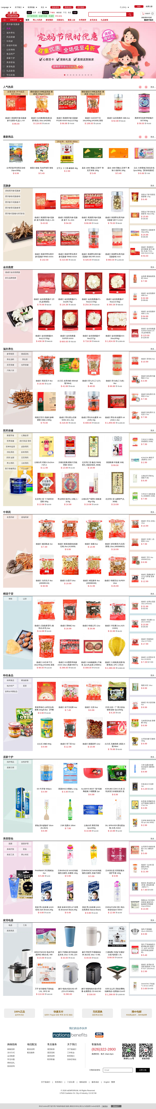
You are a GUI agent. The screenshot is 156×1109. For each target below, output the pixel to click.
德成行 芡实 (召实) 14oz (148, 523)
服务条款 (95, 1082)
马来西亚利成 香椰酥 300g (148, 723)
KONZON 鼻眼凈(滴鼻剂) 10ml (148, 460)
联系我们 (71, 1056)
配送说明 (31, 1049)
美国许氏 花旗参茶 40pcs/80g (148, 233)
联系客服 (51, 1059)
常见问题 (11, 1059)
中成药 (51, 16)
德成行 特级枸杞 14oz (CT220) (148, 641)
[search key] (107, 14)
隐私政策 (83, 1082)
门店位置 (71, 1082)
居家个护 (10, 58)
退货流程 (51, 1053)
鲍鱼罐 (59, 13)
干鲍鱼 (52, 13)
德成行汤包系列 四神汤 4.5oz (148, 396)
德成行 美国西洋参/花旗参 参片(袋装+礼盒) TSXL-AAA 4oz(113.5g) (148, 251)
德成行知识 (148, 20)
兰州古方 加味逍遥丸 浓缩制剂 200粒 (148, 496)
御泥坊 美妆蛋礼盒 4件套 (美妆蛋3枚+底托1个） (148, 886)
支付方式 (11, 1053)
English (107, 1082)
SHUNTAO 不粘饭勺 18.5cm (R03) (148, 986)
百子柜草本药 (32, 16)
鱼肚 (69, 13)
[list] (55, 14)
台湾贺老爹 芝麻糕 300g (148, 741)
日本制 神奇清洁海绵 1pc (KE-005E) (148, 822)
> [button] (146, 87)
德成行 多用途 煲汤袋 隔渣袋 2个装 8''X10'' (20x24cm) (148, 968)
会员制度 (11, 1056)
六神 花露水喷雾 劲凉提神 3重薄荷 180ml (148, 768)
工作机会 (71, 1053)
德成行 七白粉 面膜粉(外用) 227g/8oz (148, 868)
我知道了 (116, 1106)
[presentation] (78, 50)
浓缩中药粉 (43, 16)
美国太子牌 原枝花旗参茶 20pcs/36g (148, 215)
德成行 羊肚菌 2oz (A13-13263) (148, 623)
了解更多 (105, 1106)
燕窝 (29, 13)
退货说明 (51, 1056)
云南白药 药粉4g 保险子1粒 (148, 478)
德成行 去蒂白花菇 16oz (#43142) (148, 605)
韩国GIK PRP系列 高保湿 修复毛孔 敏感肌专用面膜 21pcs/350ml (148, 904)
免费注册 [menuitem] (149, 6)
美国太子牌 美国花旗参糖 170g (148, 197)
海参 (75, 13)
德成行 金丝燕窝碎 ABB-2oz (148, 296)
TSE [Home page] (12, 14)
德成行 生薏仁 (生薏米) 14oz (148, 541)
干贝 (64, 13)
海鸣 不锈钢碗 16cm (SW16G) (148, 931)
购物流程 (11, 1049)
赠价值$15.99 (36, 92)
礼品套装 (10, 71)
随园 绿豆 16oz (148, 686)
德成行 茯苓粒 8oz (148, 360)
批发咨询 (11, 1066)
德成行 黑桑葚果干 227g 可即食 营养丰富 (148, 578)
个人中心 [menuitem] (123, 7)
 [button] (22, 24)
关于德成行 (71, 1049)
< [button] (140, 87)
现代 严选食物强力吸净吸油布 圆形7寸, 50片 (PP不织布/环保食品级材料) (148, 949)
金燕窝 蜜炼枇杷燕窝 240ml (148, 278)
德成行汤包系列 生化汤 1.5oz (148, 414)
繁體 (113, 1082)
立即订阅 (142, 1070)
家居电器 (10, 66)
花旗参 (45, 13)
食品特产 (10, 54)
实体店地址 (71, 1059)
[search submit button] (130, 14)
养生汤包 (58, 16)
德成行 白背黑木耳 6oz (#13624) (148, 659)
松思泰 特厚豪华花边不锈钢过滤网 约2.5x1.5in (148, 804)
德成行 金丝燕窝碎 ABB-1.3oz (148, 315)
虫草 (34, 13)
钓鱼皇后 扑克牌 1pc (148, 786)
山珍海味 (10, 49)
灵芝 (39, 13)
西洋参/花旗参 (13, 24)
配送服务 (31, 1053)
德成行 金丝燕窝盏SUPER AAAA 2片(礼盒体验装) (148, 333)
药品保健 (10, 37)
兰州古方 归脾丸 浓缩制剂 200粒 (148, 441)
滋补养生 (10, 33)
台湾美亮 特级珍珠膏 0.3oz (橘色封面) (148, 850)
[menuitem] (10, 7)
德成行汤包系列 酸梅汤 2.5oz (148, 378)
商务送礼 (11, 1063)
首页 (27, 20)
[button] (21, 20)
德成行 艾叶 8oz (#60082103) (148, 559)
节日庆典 (10, 75)
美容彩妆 (10, 62)
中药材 (9, 41)
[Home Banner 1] (78, 50)
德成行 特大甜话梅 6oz (148, 705)
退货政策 (51, 1049)
